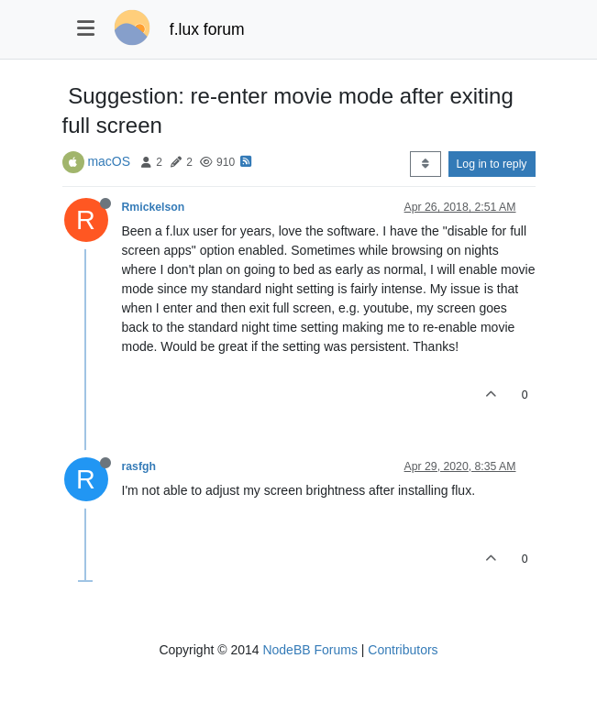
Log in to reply (492, 164)
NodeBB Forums (309, 649)
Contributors (402, 649)
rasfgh (139, 466)
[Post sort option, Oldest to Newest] (425, 164)
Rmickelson (153, 207)
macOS (108, 161)
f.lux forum (207, 29)
